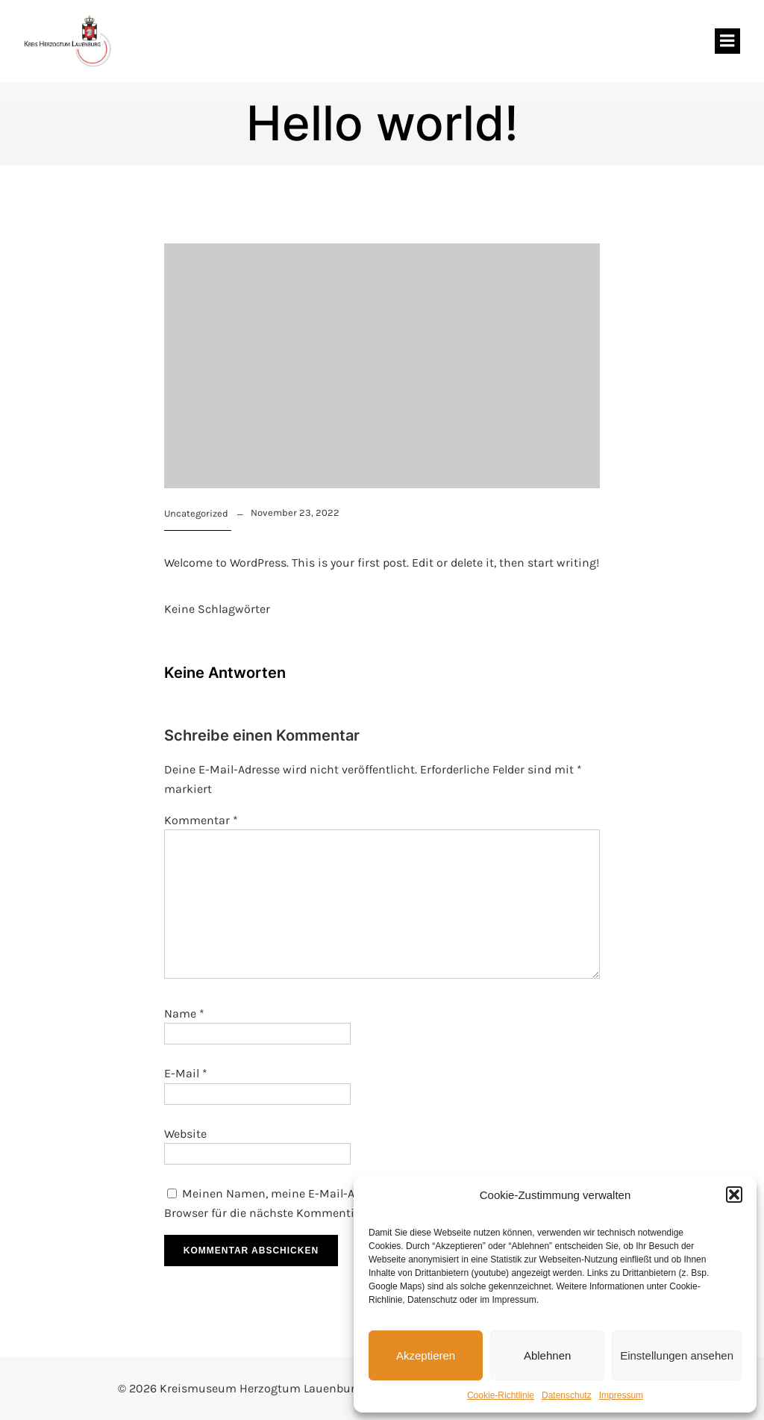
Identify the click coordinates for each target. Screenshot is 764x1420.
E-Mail (185, 1073)
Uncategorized (196, 513)
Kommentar (201, 820)
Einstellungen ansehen (676, 1355)
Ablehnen (547, 1355)
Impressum (621, 1395)
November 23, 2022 (295, 512)
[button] (734, 1194)
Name (184, 1013)
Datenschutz (567, 1395)
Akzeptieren (425, 1355)
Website (185, 1134)
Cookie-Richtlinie (500, 1395)
